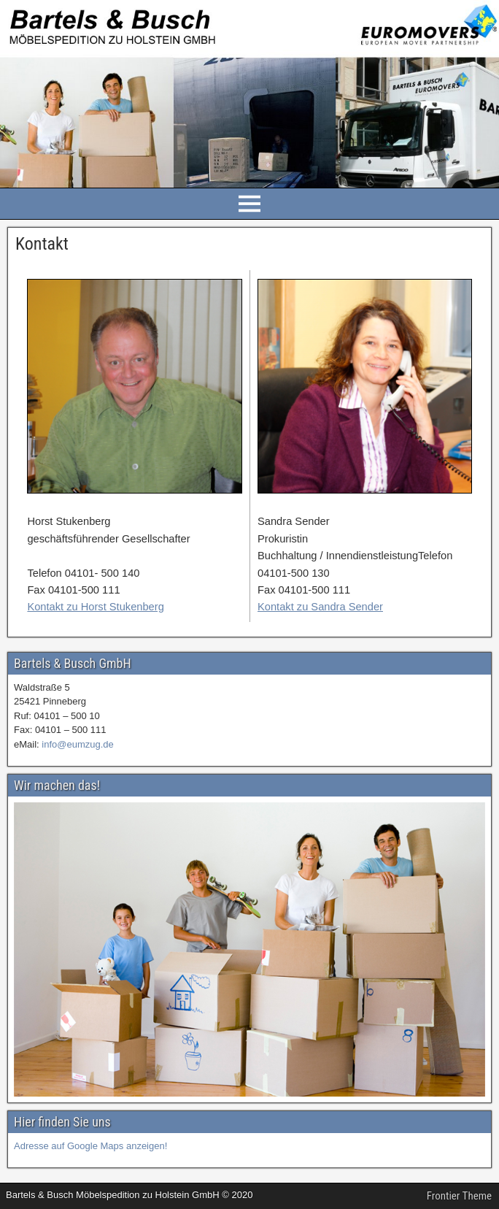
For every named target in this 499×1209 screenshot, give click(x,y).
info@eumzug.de (77, 744)
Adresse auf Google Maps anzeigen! (90, 1145)
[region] (249, 949)
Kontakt (42, 244)
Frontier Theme (459, 1195)
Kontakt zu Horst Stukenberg (95, 607)
